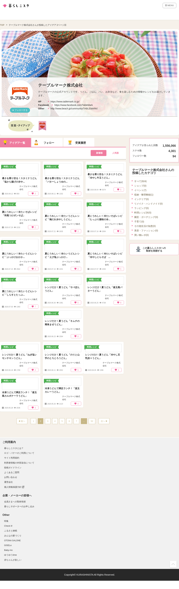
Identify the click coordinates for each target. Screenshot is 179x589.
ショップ (140, 185)
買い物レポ (141, 235)
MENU (169, 5)
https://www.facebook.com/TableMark (73, 105)
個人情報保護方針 (14, 487)
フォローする (21, 110)
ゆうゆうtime (10, 555)
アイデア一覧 (17, 142)
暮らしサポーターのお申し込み (19, 506)
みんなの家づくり (12, 535)
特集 (6, 521)
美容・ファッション (146, 230)
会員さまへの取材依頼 (15, 501)
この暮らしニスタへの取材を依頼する (154, 249)
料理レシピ (142, 212)
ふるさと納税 (10, 530)
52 (92, 421)
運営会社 (8, 482)
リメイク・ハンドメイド (148, 203)
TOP (2, 25)
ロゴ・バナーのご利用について (19, 453)
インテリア (141, 199)
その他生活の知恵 (145, 226)
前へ (23, 421)
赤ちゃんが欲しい (12, 560)
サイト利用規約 (11, 458)
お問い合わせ (10, 477)
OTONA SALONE (12, 540)
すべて (140, 181)
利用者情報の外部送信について (19, 463)
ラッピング (141, 208)
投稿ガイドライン (12, 467)
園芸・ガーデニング (146, 217)
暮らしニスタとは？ (14, 448)
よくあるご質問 (11, 472)
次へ (103, 421)
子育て (139, 221)
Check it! (8, 526)
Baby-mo (8, 550)
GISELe (8, 545)
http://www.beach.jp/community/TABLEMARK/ (74, 108)
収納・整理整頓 (143, 194)
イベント (140, 190)
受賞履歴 (80, 142)
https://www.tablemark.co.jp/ (65, 101)
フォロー (49, 142)
